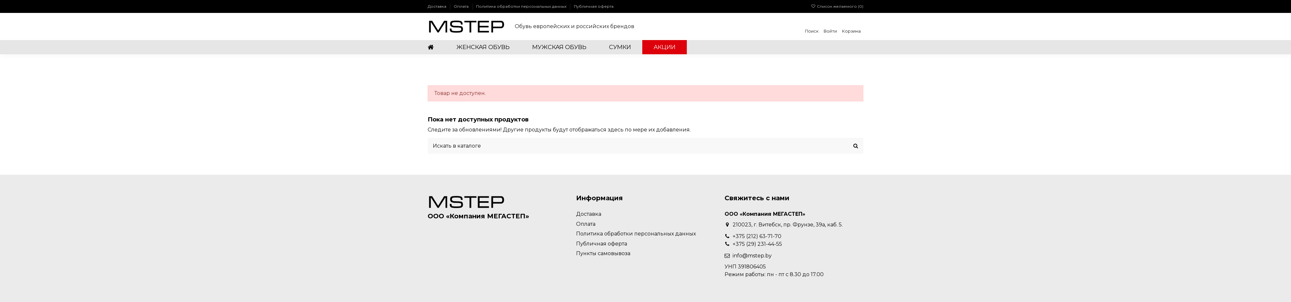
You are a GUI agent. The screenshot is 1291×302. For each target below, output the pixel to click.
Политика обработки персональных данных (521, 6)
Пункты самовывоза (603, 253)
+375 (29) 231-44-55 (757, 244)
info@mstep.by (752, 256)
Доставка (437, 6)
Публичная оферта (594, 6)
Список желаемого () (837, 6)
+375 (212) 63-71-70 (757, 236)
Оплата (462, 6)
